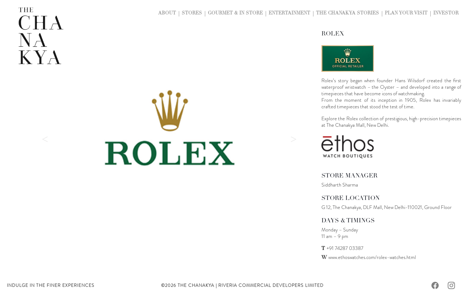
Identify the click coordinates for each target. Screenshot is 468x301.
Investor (446, 13)
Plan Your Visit (406, 13)
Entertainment (289, 13)
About (167, 13)
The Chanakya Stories (347, 13)
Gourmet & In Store (235, 13)
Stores (192, 13)
